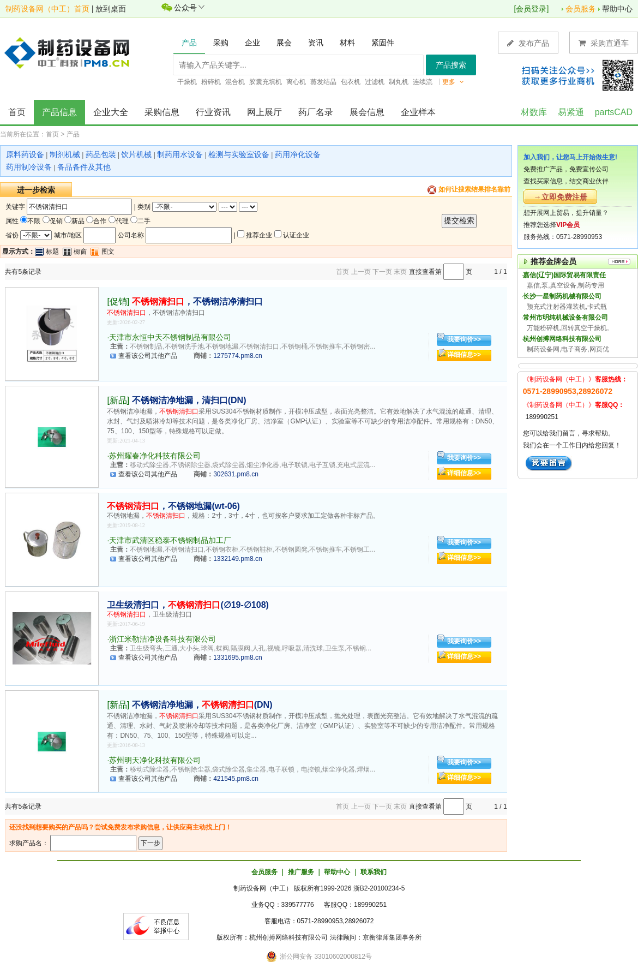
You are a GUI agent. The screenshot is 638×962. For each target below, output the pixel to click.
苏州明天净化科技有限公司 (155, 760)
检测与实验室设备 (238, 154)
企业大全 (110, 112)
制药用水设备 (180, 154)
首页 (17, 112)
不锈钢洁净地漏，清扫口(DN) (189, 400)
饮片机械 (136, 154)
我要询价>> (464, 339)
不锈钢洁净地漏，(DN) (202, 704)
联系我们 (373, 872)
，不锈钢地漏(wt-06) (173, 506)
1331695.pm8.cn (237, 657)
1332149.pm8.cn (237, 559)
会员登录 (531, 8)
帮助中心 (617, 8)
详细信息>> (464, 354)
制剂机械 (65, 154)
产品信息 (59, 112)
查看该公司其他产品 (147, 356)
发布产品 (528, 42)
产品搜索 (451, 65)
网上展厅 (264, 112)
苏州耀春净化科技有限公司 (155, 455)
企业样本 (418, 112)
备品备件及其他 (84, 167)
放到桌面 (110, 8)
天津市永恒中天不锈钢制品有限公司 (170, 337)
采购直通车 (604, 42)
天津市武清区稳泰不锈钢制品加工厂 (170, 540)
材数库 (534, 112)
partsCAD (614, 112)
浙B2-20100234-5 (379, 888)
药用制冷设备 (29, 167)
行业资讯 (213, 112)
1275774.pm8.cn (237, 356)
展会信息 (367, 112)
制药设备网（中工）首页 (47, 8)
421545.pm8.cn (235, 778)
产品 (73, 134)
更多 (453, 82)
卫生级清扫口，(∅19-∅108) (187, 605)
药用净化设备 (298, 154)
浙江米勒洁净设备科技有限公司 (162, 639)
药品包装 (101, 154)
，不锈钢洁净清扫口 (197, 301)
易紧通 (571, 112)
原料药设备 (25, 154)
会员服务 (580, 8)
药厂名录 (315, 112)
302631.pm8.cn (235, 474)
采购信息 (162, 112)
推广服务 (301, 872)
